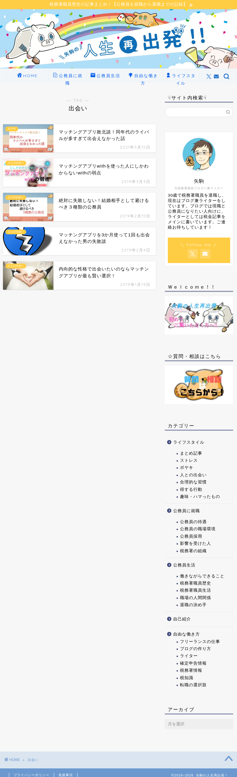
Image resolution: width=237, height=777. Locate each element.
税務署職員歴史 (195, 584)
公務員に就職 (68, 78)
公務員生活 (105, 76)
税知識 (186, 678)
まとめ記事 (191, 453)
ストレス (189, 461)
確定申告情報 (193, 664)
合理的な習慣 (193, 482)
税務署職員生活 (195, 591)
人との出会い (193, 475)
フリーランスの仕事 (200, 642)
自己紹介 (182, 619)
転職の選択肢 (193, 685)
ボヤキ (186, 468)
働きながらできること (202, 576)
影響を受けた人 (195, 544)
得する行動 (191, 490)
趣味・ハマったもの (200, 497)
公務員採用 (191, 537)
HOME (27, 76)
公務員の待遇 (193, 522)
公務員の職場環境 (198, 529)
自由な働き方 (143, 78)
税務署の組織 (193, 551)
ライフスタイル (181, 78)
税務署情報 (191, 671)
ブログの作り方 (195, 649)
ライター (189, 656)
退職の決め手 (193, 605)
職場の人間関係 (195, 598)
